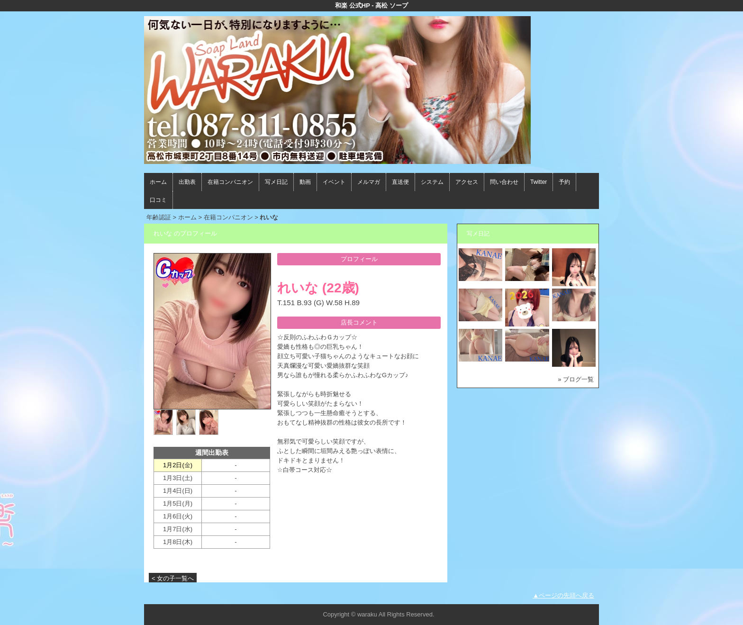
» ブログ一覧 (576, 379)
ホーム (158, 182)
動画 (305, 182)
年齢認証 (158, 217)
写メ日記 (276, 182)
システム (432, 182)
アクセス (466, 182)
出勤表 (187, 182)
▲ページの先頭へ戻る (563, 595)
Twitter (538, 182)
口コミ (158, 200)
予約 (564, 182)
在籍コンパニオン (230, 182)
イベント (334, 182)
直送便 (400, 182)
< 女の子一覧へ (173, 578)
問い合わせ (504, 182)
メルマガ (368, 182)
